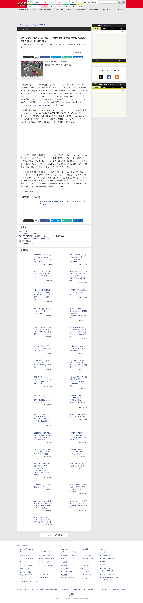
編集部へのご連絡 (64, 589)
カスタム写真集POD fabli (110, 574)
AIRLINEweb (86, 552)
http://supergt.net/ (26, 243)
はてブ (57, 57)
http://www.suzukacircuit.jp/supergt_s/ (37, 105)
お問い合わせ (40, 589)
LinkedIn (79, 57)
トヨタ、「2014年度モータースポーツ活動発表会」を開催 (43, 348)
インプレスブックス (45, 574)
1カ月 (121, 28)
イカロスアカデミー (89, 565)
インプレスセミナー (45, 562)
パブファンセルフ (107, 565)
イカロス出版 (84, 549)
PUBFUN (103, 562)
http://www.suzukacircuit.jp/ (29, 233)
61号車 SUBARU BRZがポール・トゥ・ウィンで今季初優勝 (78, 348)
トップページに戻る (54, 535)
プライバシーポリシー (78, 589)
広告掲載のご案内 (51, 589)
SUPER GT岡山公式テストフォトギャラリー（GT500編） (43, 311)
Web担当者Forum (25, 555)
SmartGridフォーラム (45, 552)
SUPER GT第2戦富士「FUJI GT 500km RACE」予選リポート (77, 452)
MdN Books (86, 571)
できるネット (24, 578)
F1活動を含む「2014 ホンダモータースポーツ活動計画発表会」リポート (43, 520)
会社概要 (90, 589)
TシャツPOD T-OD (69, 558)
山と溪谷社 (64, 565)
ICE (101, 549)
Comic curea (106, 555)
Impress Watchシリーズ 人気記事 (110, 84)
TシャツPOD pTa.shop (109, 571)
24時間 (105, 28)
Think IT (22, 552)
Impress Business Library (46, 558)
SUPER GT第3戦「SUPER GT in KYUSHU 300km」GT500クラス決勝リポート (43, 418)
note (68, 57)
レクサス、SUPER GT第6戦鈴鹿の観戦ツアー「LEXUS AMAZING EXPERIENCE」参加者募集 (78, 381)
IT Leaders (23, 562)
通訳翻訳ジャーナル (89, 558)
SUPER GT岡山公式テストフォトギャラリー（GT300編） (78, 292)
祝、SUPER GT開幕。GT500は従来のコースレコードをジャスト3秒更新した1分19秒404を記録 (78, 332)
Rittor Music (65, 549)
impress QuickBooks (108, 558)
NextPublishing (43, 577)
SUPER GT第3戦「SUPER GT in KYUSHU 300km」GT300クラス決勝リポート (78, 400)
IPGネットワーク (105, 568)
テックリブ (83, 578)
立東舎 (65, 562)
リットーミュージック (70, 552)
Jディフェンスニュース (90, 555)
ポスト (30, 57)
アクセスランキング (105, 25)
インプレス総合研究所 (26, 558)
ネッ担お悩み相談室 (26, 569)
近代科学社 (64, 575)
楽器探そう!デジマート (70, 555)
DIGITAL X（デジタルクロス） (48, 565)
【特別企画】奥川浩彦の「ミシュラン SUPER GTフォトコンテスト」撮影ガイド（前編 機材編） (43, 294)
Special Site (102, 61)
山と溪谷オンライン (69, 568)
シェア (46, 57)
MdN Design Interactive (90, 575)
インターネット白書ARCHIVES (29, 581)
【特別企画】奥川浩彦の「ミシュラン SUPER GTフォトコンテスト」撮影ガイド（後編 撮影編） (78, 275)
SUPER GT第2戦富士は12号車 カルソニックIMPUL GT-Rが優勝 (42, 452)
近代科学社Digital (68, 577)
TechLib (85, 581)
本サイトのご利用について (25, 589)
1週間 (113, 28)
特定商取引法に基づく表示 (118, 589)
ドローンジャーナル (26, 565)
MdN (81, 569)
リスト (36, 57)
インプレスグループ (102, 589)
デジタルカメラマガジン (27, 575)
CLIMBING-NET (68, 571)
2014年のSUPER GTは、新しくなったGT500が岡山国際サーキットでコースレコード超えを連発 (78, 313)
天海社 (104, 552)
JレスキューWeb (88, 562)
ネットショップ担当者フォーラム (49, 555)
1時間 (96, 28)
